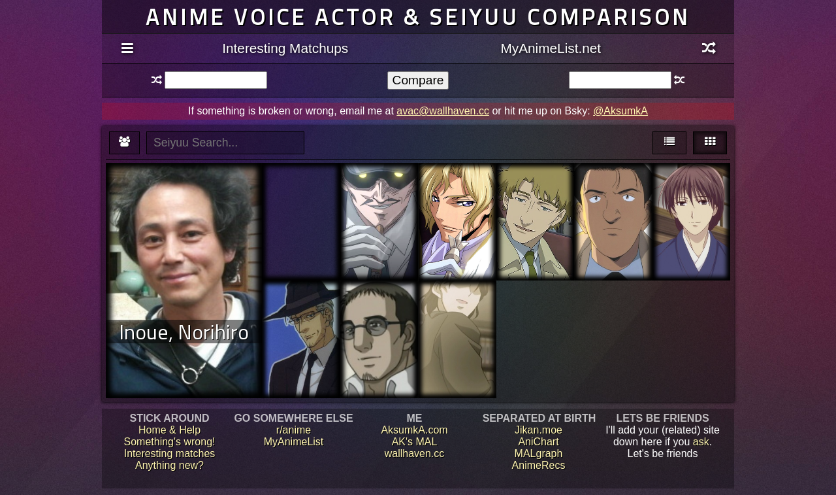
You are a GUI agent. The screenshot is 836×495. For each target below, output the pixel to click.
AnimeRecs (539, 465)
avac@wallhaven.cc (442, 110)
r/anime (293, 429)
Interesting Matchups (285, 48)
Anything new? (169, 465)
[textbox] (216, 80)
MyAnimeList (294, 441)
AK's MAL (415, 441)
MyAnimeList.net (550, 48)
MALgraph (539, 453)
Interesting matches (170, 453)
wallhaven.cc (415, 453)
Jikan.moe (538, 429)
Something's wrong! (169, 441)
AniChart (538, 441)
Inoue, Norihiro (184, 331)
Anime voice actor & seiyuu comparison (418, 16)
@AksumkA (620, 110)
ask (701, 441)
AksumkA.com (414, 429)
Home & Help (169, 429)
